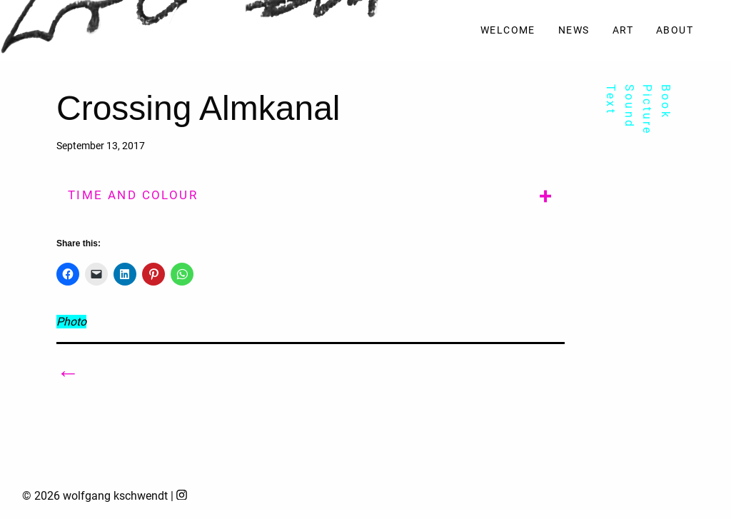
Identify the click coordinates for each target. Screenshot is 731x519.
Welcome (507, 30)
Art (622, 30)
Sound (629, 106)
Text (610, 99)
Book (665, 101)
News (574, 30)
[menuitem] (508, 31)
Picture (647, 109)
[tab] (310, 193)
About (674, 30)
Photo (71, 321)
